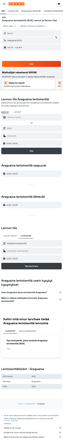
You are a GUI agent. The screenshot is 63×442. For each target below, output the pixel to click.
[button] (4, 4)
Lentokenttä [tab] (26, 236)
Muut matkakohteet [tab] (27, 331)
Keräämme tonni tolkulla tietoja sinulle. (33, 432)
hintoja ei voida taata (11, 420)
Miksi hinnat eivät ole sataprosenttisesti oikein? (33, 436)
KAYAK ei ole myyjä (33, 427)
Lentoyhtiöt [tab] (10, 331)
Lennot (20, 404)
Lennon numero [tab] (10, 236)
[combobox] (9, 25)
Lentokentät (30, 404)
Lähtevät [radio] (17, 112)
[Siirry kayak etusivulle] (16, 3)
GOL (9, 349)
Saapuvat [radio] (5, 112)
